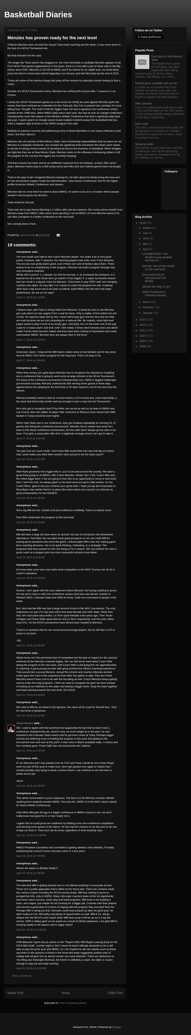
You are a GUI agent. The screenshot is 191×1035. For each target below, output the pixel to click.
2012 (143, 324)
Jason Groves (24, 723)
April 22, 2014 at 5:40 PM (30, 785)
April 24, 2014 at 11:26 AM (31, 929)
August (147, 227)
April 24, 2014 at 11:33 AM (31, 968)
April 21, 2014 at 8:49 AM (30, 694)
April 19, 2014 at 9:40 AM (30, 557)
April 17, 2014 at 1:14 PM (30, 297)
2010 (143, 335)
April (146, 249)
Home (66, 993)
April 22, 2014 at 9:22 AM (30, 715)
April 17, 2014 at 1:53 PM (30, 339)
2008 (143, 346)
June (146, 238)
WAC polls (141, 123)
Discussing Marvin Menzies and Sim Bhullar (154, 278)
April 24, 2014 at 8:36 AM (30, 873)
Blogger (116, 1027)
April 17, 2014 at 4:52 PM (30, 438)
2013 (143, 319)
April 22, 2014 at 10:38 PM (31, 835)
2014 (143, 223)
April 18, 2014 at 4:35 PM (30, 498)
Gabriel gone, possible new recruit (156, 83)
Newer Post (15, 993)
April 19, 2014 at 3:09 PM (30, 578)
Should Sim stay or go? (156, 286)
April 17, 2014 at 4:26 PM (30, 360)
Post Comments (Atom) (73, 1002)
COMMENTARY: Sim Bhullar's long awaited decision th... (157, 257)
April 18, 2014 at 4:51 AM (30, 459)
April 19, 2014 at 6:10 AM (30, 522)
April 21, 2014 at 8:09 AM (30, 645)
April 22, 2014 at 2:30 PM (30, 750)
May (146, 243)
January (148, 312)
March (147, 302)
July (145, 233)
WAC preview (143, 103)
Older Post (115, 993)
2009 (143, 341)
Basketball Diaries (38, 14)
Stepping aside (144, 144)
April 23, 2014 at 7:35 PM (30, 855)
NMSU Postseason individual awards (154, 293)
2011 (143, 330)
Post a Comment (21, 975)
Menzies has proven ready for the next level (158, 267)
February (148, 307)
